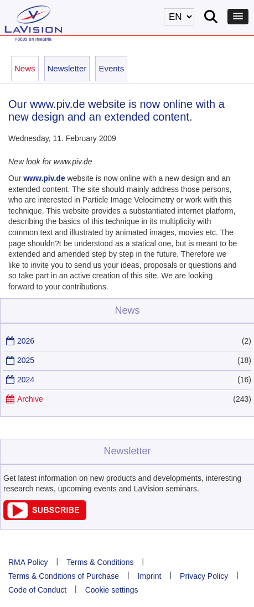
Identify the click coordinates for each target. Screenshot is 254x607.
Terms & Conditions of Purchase (63, 576)
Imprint (150, 576)
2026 (25, 340)
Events (111, 68)
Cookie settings (111, 589)
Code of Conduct (37, 589)
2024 (25, 379)
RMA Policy (28, 562)
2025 (25, 360)
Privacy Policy (204, 576)
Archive (30, 399)
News (24, 68)
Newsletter (67, 68)
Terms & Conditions (99, 562)
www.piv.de (44, 178)
